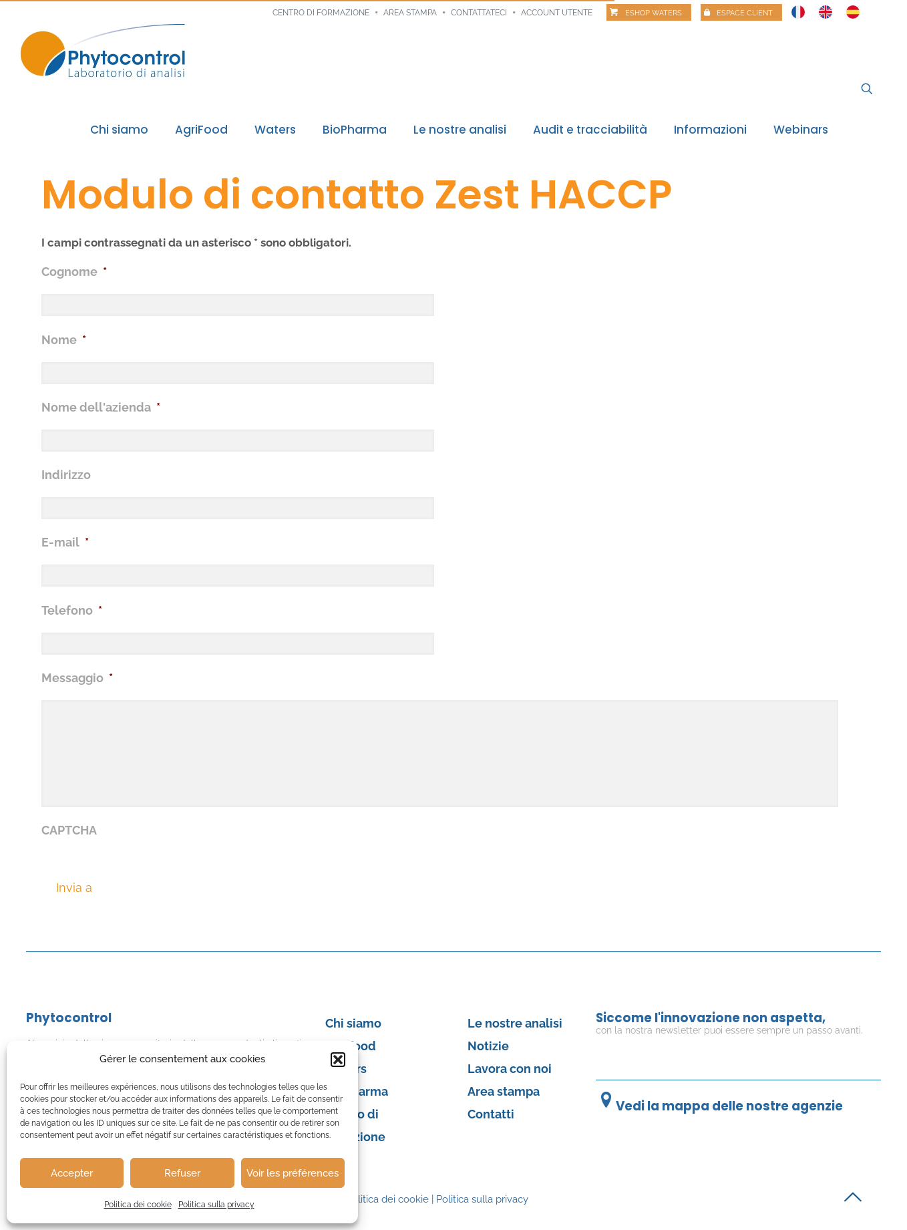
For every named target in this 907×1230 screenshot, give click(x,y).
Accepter (72, 1173)
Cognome (74, 272)
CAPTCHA (69, 830)
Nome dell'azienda (100, 407)
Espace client (745, 13)
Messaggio (77, 678)
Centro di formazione (321, 12)
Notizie (488, 1046)
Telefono (71, 610)
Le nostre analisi (515, 1023)
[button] (338, 1059)
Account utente (556, 12)
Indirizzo (66, 475)
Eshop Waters (653, 13)
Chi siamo (353, 1023)
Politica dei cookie (138, 1204)
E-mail (65, 542)
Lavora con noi (510, 1069)
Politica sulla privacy (216, 1204)
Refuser (182, 1173)
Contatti (491, 1114)
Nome (63, 340)
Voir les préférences (292, 1173)
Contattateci (479, 12)
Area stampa (410, 12)
